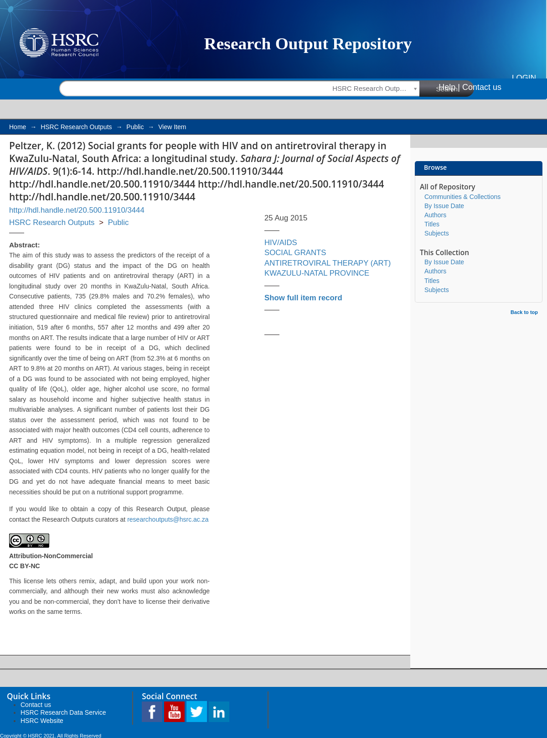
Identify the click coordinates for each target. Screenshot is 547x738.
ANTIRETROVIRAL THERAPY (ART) (327, 263)
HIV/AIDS (280, 242)
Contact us (481, 87)
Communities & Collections (462, 196)
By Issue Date (444, 205)
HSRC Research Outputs (76, 127)
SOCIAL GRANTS (295, 252)
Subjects (436, 233)
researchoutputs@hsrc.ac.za (167, 519)
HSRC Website (42, 720)
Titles (431, 224)
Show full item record (303, 297)
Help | (449, 87)
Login (524, 77)
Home (17, 127)
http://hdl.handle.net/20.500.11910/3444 (76, 210)
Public (135, 127)
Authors (435, 215)
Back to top (524, 312)
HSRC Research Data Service (63, 712)
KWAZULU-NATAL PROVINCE (316, 273)
